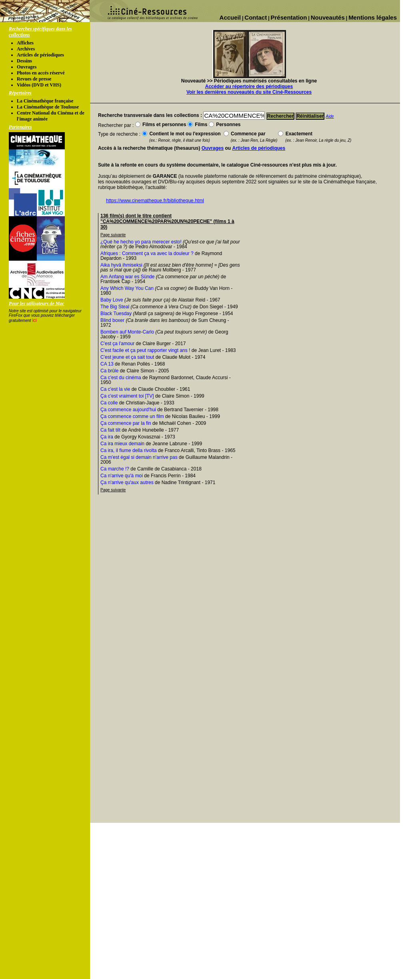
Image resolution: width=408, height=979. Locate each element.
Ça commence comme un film (132, 416)
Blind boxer (112, 320)
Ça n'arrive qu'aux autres (127, 482)
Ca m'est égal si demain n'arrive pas (139, 457)
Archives (26, 49)
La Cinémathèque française (45, 101)
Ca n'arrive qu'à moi (121, 475)
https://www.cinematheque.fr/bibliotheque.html (155, 200)
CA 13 (107, 364)
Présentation (289, 17)
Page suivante (113, 235)
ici (34, 320)
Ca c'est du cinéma (120, 377)
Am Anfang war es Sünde (127, 276)
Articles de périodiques (40, 55)
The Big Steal (114, 307)
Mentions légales (372, 17)
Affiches (25, 43)
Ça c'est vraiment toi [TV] (127, 396)
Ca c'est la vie (115, 389)
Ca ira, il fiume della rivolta (128, 450)
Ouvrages (26, 67)
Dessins (24, 61)
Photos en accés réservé (41, 73)
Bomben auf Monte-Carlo (127, 332)
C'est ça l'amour (117, 343)
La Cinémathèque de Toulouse (48, 107)
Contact (255, 17)
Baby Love (111, 300)
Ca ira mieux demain (122, 443)
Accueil (230, 17)
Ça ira (106, 437)
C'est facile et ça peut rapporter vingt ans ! (145, 350)
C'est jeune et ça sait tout (127, 357)
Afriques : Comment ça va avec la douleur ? (147, 253)
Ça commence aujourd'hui (128, 409)
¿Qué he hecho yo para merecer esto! (141, 242)
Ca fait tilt (110, 430)
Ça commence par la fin (125, 423)
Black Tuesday (116, 313)
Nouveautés (328, 17)
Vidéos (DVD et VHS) (39, 85)
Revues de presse (34, 79)
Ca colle (109, 403)
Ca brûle (109, 371)
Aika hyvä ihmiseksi (121, 265)
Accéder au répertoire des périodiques (249, 86)
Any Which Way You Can (127, 288)
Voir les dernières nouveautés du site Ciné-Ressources (249, 92)
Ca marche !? (114, 469)
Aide (330, 116)
